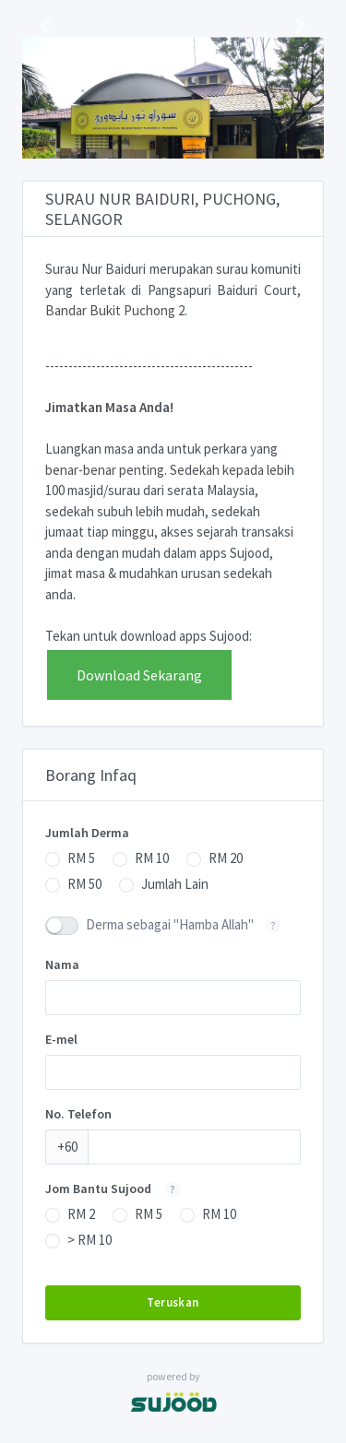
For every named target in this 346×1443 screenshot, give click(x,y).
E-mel (61, 1039)
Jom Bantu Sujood (118, 1188)
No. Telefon (78, 1114)
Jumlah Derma (87, 832)
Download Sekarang (139, 675)
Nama (62, 964)
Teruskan (172, 1302)
